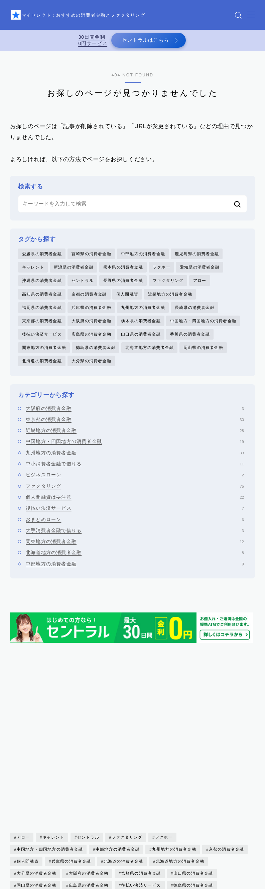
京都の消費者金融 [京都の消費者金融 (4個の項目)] (226, 742)
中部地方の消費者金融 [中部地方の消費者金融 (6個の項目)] (117, 742)
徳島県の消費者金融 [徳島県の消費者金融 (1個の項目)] (193, 778)
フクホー (161, 271)
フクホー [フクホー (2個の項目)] (164, 730)
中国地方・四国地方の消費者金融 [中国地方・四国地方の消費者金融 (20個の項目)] (50, 742)
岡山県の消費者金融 (203, 356)
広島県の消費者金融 (91, 342)
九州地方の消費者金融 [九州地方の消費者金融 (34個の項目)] (174, 742)
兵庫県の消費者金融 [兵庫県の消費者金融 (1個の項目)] (71, 754)
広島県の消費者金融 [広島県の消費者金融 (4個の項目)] (89, 778)
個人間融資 (127, 300)
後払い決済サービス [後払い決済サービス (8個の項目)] (141, 778)
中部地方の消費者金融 (143, 257)
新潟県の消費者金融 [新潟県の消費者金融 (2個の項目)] (141, 790)
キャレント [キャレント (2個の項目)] (53, 730)
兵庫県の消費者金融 (91, 314)
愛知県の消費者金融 (200, 271)
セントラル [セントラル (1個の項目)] (88, 730)
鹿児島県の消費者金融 (197, 257)
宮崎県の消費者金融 (91, 257)
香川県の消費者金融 (190, 342)
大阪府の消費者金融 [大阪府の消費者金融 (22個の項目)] (89, 766)
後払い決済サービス (42, 342)
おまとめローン (135, 529)
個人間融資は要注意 (135, 507)
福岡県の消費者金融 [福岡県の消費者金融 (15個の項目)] (193, 802)
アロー (200, 286)
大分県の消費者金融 (91, 370)
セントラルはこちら (144, 42)
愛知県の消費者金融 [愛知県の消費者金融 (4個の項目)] (89, 790)
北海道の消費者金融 (42, 370)
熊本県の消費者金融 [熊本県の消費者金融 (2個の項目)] (141, 802)
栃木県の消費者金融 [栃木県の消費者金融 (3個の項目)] (36, 802)
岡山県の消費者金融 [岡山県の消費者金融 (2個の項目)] (36, 778)
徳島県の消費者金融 (96, 356)
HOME (17, 883)
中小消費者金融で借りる (135, 474)
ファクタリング (168, 286)
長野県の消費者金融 (123, 286)
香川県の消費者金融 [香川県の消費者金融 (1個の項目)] (36, 826)
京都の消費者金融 (89, 300)
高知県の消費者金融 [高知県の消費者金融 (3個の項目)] (89, 826)
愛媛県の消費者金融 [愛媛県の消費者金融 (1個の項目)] (36, 790)
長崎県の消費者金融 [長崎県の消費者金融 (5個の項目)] (93, 814)
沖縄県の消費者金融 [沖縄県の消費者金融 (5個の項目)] (89, 802)
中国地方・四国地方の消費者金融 (203, 328)
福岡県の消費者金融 (42, 314)
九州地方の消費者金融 (143, 314)
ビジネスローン (135, 485)
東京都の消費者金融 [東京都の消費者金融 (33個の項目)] (193, 790)
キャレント (33, 271)
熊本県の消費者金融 (123, 271)
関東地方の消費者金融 (44, 356)
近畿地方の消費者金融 (170, 300)
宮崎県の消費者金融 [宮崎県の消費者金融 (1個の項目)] (141, 766)
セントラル (83, 286)
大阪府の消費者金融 (91, 328)
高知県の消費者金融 (42, 300)
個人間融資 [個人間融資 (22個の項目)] (28, 754)
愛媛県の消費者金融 (42, 257)
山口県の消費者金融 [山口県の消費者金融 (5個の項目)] (193, 766)
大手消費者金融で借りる (135, 540)
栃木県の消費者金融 (141, 328)
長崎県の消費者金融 (195, 314)
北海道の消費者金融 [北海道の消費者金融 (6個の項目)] (123, 754)
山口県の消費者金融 (141, 342)
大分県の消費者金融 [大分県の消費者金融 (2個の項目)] (36, 766)
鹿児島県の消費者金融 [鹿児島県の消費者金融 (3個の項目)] (143, 826)
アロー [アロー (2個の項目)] (23, 730)
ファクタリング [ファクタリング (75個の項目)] (127, 730)
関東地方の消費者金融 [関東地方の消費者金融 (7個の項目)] (200, 814)
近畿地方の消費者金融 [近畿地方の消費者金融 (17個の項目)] (39, 814)
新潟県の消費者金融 (74, 271)
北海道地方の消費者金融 (149, 356)
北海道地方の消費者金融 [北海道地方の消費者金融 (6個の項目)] (180, 754)
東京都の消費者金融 (42, 328)
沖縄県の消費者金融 (42, 286)
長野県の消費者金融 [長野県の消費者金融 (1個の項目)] (145, 814)
